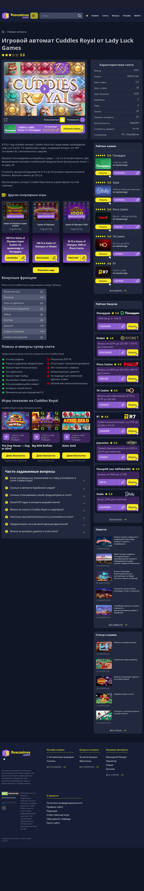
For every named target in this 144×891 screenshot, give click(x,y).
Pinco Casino (120, 209)
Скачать (51, 761)
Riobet (100, 338)
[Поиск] (79, 16)
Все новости (118, 624)
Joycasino (102, 442)
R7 (114, 263)
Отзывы (127, 15)
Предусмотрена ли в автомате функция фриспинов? (39, 524)
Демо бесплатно (15, 216)
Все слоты (114, 774)
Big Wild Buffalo (42, 445)
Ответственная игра (58, 815)
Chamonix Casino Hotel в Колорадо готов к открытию (126, 589)
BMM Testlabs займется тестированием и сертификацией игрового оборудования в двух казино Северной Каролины (127, 558)
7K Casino (118, 236)
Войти (137, 15)
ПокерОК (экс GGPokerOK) (113, 468)
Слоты (105, 15)
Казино (95, 15)
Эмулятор (111, 761)
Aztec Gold (69, 445)
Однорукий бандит (116, 757)
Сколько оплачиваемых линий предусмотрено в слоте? (41, 495)
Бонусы (115, 15)
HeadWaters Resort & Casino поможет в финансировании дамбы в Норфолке (126, 608)
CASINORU (16, 258)
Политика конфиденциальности (64, 803)
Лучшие (110, 769)
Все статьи (118, 730)
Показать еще (46, 270)
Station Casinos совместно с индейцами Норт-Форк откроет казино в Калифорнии (126, 540)
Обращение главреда (59, 819)
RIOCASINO (47, 258)
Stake (116, 182)
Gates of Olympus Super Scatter (15, 224)
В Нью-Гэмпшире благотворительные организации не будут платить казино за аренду (125, 574)
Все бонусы (117, 519)
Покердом (119, 155)
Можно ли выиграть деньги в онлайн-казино (126, 678)
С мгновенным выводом (60, 757)
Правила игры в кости (124, 694)
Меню (37, 15)
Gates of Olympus (46, 224)
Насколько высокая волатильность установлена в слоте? (41, 516)
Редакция (52, 811)
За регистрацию (88, 757)
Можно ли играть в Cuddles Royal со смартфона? (37, 509)
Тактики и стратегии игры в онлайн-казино (126, 712)
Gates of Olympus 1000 (77, 224)
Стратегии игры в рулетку (125, 659)
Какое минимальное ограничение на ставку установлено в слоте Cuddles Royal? (43, 479)
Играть (103, 172)
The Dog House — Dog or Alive (16, 447)
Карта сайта (53, 823)
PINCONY (77, 258)
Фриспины (85, 761)
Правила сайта (55, 807)
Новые (109, 765)
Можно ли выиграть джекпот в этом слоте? (34, 531)
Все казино (118, 290)
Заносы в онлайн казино (125, 642)
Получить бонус (72, 128)
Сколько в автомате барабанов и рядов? (32, 487)
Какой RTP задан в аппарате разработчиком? (35, 502)
